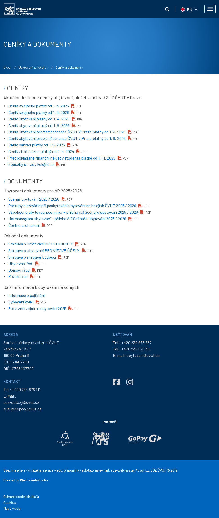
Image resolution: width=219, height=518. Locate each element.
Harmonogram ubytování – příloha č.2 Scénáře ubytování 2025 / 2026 (67, 218)
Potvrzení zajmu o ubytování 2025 (37, 308)
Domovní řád (19, 270)
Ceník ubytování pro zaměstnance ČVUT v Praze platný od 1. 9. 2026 (66, 138)
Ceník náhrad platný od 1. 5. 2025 (36, 144)
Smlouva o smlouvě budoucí (32, 256)
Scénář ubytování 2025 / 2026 (33, 199)
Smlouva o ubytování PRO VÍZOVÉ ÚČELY (44, 250)
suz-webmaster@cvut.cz (130, 470)
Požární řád (18, 276)
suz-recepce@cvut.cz (22, 408)
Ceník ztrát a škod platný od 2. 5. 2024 (41, 151)
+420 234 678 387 (136, 342)
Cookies (9, 502)
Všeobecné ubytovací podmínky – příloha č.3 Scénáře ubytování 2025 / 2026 (73, 212)
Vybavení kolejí (20, 301)
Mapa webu (11, 508)
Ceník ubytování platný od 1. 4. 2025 (39, 118)
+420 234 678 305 (136, 348)
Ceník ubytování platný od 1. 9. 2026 (38, 125)
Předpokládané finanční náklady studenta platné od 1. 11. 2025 (61, 157)
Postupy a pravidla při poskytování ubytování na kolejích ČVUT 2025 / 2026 (72, 205)
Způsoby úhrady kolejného (31, 164)
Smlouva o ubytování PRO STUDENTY (40, 243)
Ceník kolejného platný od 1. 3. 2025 (38, 105)
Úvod (7, 67)
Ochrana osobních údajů (21, 496)
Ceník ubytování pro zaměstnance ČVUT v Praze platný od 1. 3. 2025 (66, 131)
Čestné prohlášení (23, 225)
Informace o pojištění (26, 295)
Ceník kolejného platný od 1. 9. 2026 (38, 112)
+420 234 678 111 (26, 389)
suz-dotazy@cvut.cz (21, 402)
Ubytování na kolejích (33, 67)
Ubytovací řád (20, 263)
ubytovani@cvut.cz (143, 355)
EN (189, 9)
